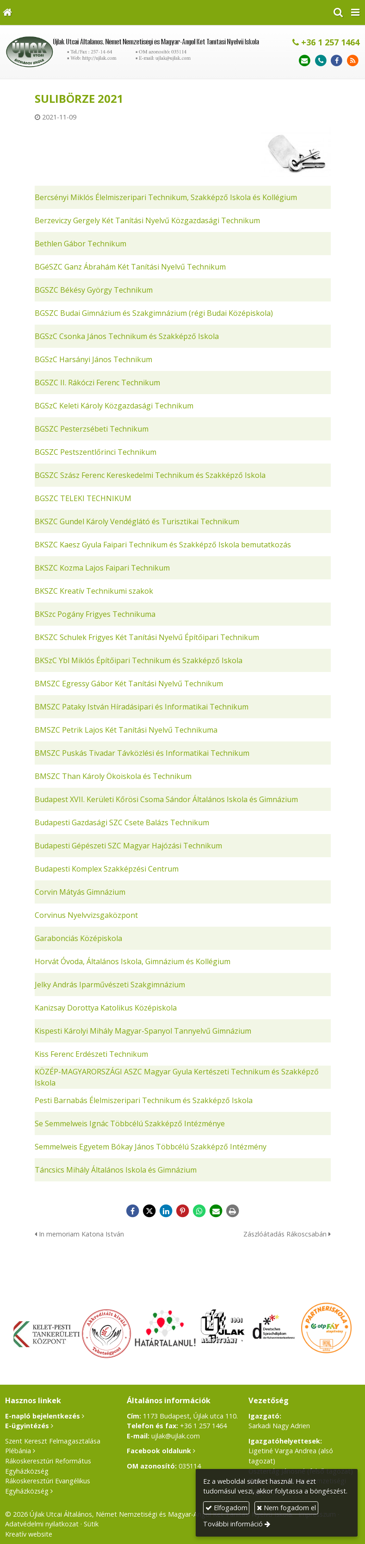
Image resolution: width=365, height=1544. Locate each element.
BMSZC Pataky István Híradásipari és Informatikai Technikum (141, 707)
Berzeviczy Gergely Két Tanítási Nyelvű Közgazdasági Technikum (147, 220)
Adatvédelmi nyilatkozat (42, 1523)
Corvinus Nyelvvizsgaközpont (86, 915)
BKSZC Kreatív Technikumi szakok (94, 591)
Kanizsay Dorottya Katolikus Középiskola (106, 1008)
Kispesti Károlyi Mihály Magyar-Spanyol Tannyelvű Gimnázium (143, 1031)
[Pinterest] (182, 1211)
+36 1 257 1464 (325, 42)
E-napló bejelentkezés (42, 1416)
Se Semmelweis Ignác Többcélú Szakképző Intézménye (130, 1123)
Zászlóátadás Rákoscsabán (287, 1234)
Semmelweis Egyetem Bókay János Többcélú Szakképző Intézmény (150, 1147)
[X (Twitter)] (149, 1211)
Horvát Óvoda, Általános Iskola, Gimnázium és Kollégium (132, 961)
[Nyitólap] (7, 12)
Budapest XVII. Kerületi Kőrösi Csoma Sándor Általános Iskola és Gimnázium (166, 799)
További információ (233, 1523)
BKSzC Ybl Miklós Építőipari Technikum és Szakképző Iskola (138, 660)
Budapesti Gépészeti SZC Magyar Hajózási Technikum (128, 846)
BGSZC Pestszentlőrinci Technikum (95, 452)
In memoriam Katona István (79, 1234)
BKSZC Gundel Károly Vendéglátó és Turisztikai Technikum (137, 521)
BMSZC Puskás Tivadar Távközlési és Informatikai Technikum (142, 753)
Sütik (91, 1523)
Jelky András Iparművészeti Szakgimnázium (110, 984)
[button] (355, 12)
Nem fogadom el (286, 1507)
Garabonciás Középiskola (78, 938)
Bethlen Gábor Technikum (80, 244)
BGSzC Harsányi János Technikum (93, 359)
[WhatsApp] (199, 1211)
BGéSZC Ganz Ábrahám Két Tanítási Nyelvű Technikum (130, 267)
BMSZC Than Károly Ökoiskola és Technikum (113, 776)
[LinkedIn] (166, 1211)
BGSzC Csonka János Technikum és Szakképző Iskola (127, 336)
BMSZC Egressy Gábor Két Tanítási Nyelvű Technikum (129, 683)
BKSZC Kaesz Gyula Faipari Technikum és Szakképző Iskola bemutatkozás (163, 545)
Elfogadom (226, 1507)
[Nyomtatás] (232, 1211)
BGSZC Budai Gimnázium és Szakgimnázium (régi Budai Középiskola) (154, 313)
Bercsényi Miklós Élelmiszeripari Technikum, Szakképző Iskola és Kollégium (166, 197)
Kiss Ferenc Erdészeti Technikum (91, 1054)
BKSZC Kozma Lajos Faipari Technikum (102, 568)
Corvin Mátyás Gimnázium (80, 892)
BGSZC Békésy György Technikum (94, 290)
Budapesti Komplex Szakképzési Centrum (107, 869)
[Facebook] (336, 61)
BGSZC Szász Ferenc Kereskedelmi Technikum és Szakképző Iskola (150, 475)
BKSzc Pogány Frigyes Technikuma (95, 614)
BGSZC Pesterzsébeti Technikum (91, 429)
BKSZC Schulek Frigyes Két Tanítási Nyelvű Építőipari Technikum (147, 637)
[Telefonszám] (321, 61)
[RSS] (352, 61)
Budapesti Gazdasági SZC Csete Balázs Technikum (122, 822)
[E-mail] (304, 61)
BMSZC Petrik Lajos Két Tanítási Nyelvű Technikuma (126, 730)
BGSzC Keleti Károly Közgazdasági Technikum (114, 406)
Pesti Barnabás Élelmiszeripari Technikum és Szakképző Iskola (144, 1100)
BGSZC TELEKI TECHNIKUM (83, 498)
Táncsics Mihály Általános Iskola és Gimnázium (116, 1170)
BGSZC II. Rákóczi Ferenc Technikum (97, 382)
